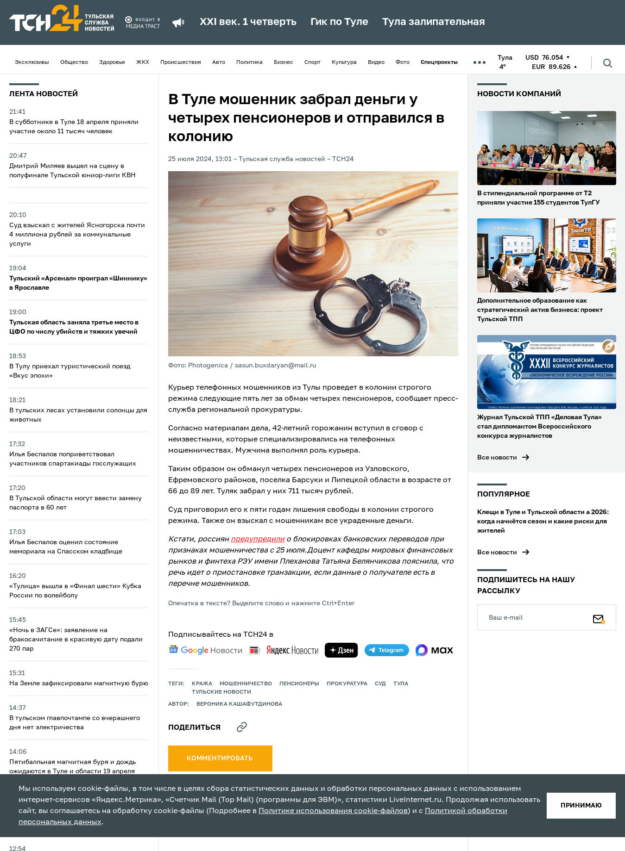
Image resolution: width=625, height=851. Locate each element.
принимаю (581, 805)
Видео (376, 62)
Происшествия (180, 62)
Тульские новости (221, 692)
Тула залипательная (433, 22)
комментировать (220, 758)
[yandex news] (283, 650)
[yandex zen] (341, 650)
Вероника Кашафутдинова (239, 704)
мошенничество (246, 684)
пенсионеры (299, 684)
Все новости (497, 457)
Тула (400, 684)
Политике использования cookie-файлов (333, 811)
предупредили (257, 539)
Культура (344, 62)
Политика (249, 62)
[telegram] (387, 650)
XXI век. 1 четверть (248, 22)
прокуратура (347, 684)
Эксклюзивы (32, 62)
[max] (434, 650)
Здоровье (112, 62)
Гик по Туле (339, 22)
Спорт (312, 62)
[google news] (205, 650)
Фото (403, 62)
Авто (218, 62)
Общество (74, 62)
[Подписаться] (599, 617)
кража (202, 684)
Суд (380, 684)
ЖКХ (142, 62)
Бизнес (283, 62)
